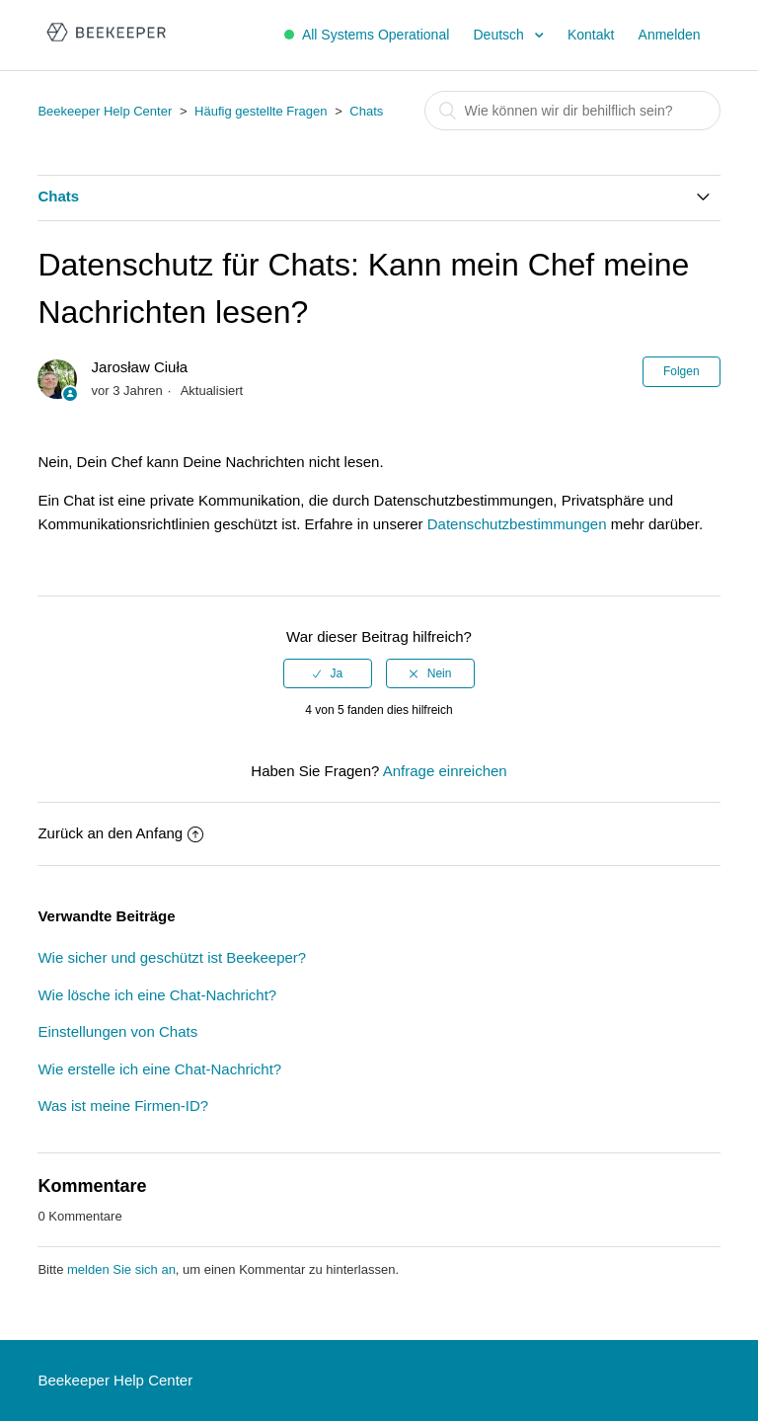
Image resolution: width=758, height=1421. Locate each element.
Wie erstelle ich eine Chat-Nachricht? (159, 1069)
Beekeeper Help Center (105, 111)
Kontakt (591, 34)
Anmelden (670, 34)
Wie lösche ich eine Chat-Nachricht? (157, 995)
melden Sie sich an (121, 1269)
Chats (366, 111)
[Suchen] (572, 110)
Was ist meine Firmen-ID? (123, 1105)
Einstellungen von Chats (117, 1031)
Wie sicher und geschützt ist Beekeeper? (172, 957)
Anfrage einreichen (445, 770)
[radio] (327, 673)
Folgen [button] (681, 371)
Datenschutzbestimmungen (517, 523)
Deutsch (500, 34)
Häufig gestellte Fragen (260, 111)
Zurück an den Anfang (120, 833)
